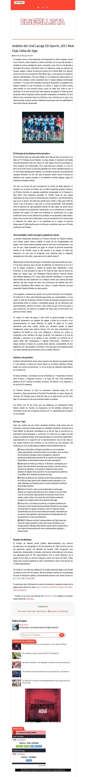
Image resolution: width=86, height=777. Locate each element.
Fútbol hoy (43, 765)
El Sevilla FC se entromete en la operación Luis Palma (46, 671)
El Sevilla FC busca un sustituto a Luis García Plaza (45, 644)
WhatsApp (30, 599)
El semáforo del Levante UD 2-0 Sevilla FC (41, 653)
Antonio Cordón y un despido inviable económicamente (46, 662)
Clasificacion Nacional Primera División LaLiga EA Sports (43, 770)
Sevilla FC (48, 596)
